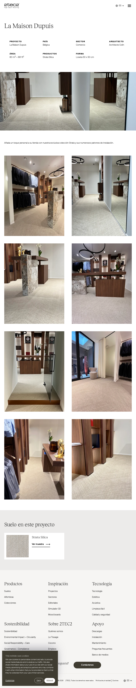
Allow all (49, 680)
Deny (39, 680)
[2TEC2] (11, 5)
